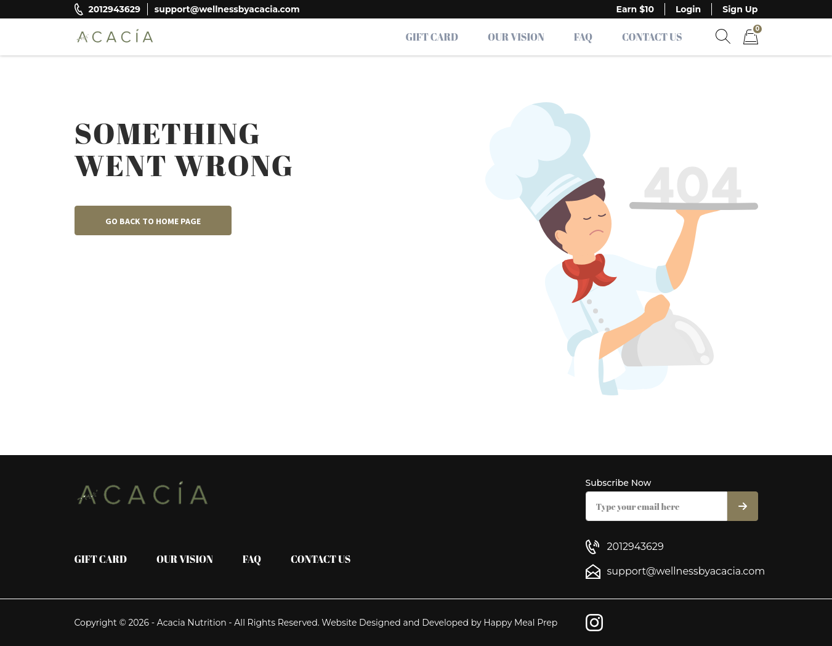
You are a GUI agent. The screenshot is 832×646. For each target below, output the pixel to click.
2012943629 (114, 9)
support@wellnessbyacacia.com (227, 9)
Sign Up (739, 9)
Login (688, 9)
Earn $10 (635, 9)
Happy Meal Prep (520, 622)
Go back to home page (153, 221)
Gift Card (432, 37)
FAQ (583, 37)
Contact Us (652, 37)
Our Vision (516, 37)
